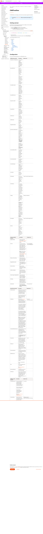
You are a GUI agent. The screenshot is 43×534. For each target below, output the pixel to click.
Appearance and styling (36, 9)
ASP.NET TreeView (18, 17)
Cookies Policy (18, 467)
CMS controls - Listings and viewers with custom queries (6, 48)
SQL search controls (6, 53)
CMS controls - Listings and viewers (6, 46)
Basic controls (4, 33)
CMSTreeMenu (6, 43)
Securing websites (3, 11)
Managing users (3, 10)
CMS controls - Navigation (5, 36)
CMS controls (22, 6)
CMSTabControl (6, 42)
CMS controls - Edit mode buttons (6, 50)
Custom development (3, 19)
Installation (2, 5)
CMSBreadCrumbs (7, 37)
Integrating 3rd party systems (4, 18)
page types (23, 299)
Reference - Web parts (4, 57)
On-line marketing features (4, 21)
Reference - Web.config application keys (4, 56)
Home (10, 6)
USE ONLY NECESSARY (38, 469)
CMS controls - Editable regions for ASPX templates (6, 52)
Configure (18, 469)
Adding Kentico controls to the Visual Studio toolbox (6, 31)
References (2, 28)
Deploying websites (3, 12)
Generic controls (5, 32)
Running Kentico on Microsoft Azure (4, 25)
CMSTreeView (6, 44)
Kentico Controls (4, 29)
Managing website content (4, 13)
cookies (15, 466)
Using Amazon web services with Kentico (4, 27)
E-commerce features (3, 20)
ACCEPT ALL (12, 469)
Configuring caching (19, 395)
